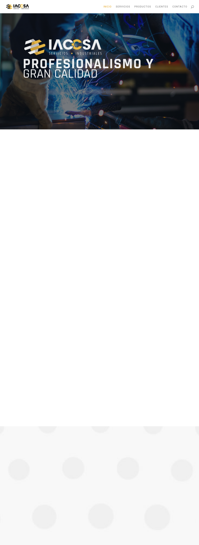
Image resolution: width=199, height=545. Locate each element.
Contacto (179, 6)
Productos (142, 6)
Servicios (123, 6)
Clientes (161, 6)
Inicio (108, 6)
